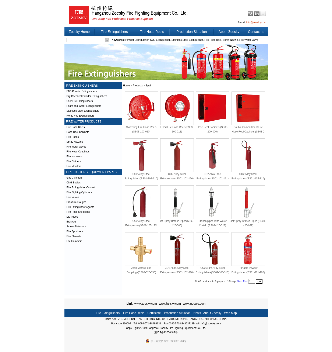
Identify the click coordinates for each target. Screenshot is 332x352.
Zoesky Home (79, 32)
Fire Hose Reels (152, 32)
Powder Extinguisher (137, 39)
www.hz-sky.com (170, 303)
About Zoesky (229, 32)
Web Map (230, 313)
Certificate (154, 313)
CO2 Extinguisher (160, 39)
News (197, 313)
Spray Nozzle (230, 39)
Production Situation (191, 32)
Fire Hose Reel (212, 39)
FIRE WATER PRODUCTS (83, 121)
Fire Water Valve (248, 39)
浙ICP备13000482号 (165, 332)
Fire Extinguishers (114, 32)
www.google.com (193, 303)
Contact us (256, 32)
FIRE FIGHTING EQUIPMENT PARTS (90, 172)
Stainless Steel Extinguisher (187, 39)
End (245, 281)
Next (239, 281)
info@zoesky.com (256, 22)
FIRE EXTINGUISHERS (81, 85)
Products (138, 85)
